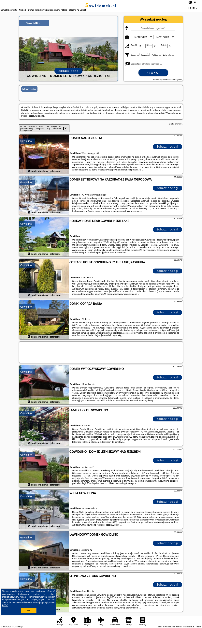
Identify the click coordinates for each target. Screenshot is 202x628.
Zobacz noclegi (167, 146)
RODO (5, 605)
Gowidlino (26, 141)
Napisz (198, 626)
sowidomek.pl (101, 5)
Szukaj (153, 73)
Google (51, 591)
